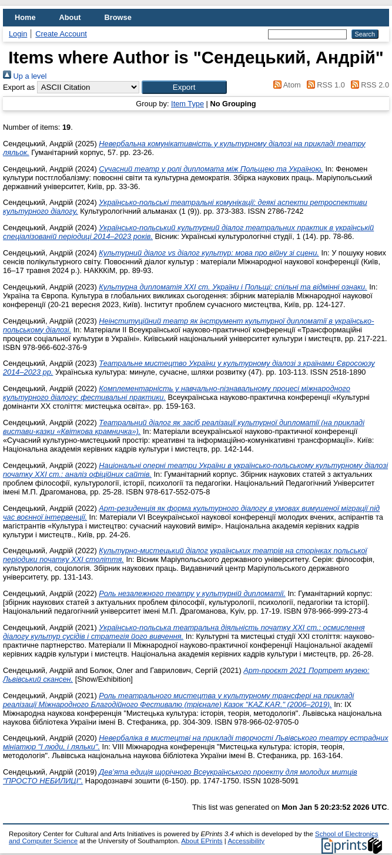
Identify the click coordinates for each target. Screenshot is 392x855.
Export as (19, 87)
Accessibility (245, 840)
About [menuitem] (70, 17)
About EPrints (201, 840)
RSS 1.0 (324, 84)
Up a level (24, 76)
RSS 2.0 (368, 84)
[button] (184, 87)
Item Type (187, 103)
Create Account (61, 33)
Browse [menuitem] (118, 17)
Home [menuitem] (25, 17)
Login (18, 33)
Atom (285, 84)
